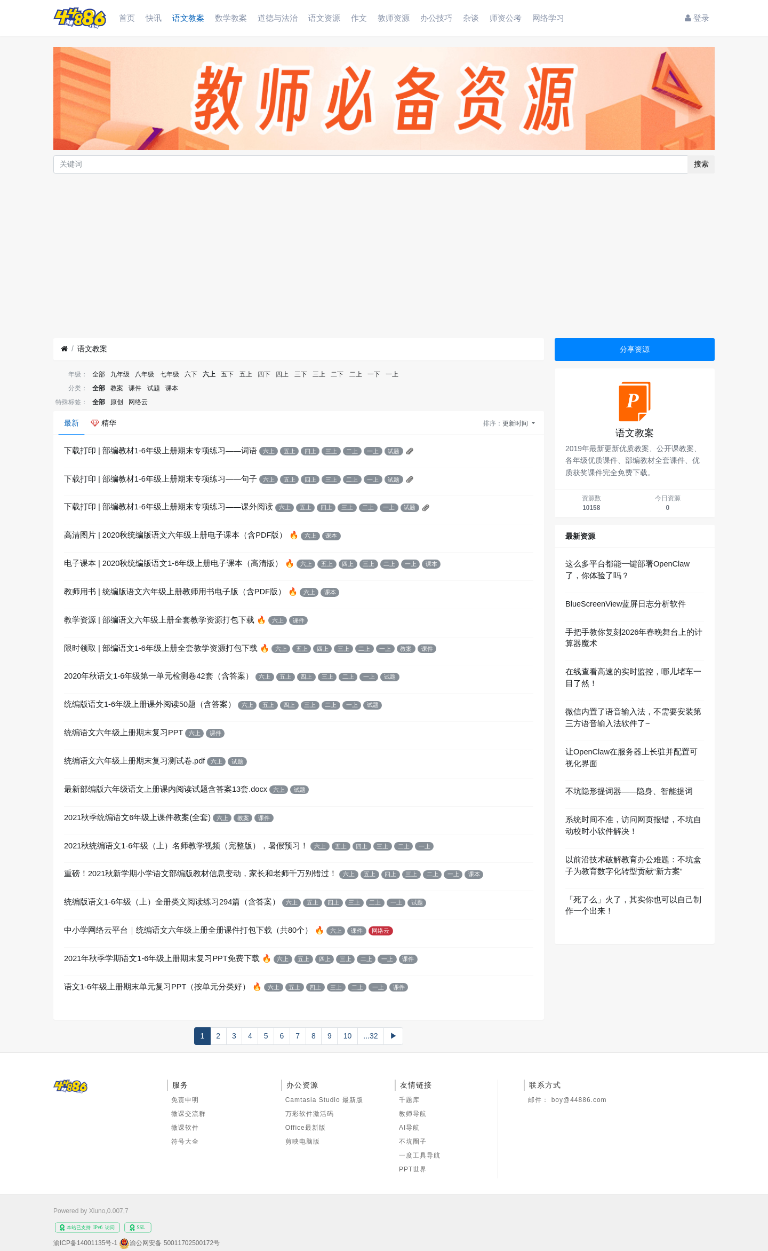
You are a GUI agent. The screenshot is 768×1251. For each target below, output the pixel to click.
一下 (373, 374)
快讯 (154, 17)
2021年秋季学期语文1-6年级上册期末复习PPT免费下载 (162, 958)
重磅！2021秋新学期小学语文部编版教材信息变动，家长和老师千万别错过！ (200, 873)
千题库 (409, 1100)
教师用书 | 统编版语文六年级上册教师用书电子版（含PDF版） (175, 591)
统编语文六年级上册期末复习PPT (123, 732)
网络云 (138, 402)
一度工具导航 (420, 1155)
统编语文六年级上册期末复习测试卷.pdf (134, 761)
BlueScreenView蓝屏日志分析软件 (625, 604)
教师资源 (394, 17)
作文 (359, 17)
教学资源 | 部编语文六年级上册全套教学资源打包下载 (159, 620)
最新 (71, 423)
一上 (392, 374)
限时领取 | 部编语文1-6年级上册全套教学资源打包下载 (161, 648)
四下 (264, 374)
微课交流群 (188, 1114)
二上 (355, 374)
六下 (191, 374)
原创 (116, 402)
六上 (209, 374)
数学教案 (231, 17)
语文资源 (324, 17)
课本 (171, 388)
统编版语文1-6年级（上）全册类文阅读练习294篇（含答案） (172, 902)
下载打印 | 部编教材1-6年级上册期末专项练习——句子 (160, 479)
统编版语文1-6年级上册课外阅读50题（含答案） (150, 704)
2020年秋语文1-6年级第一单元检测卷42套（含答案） (158, 676)
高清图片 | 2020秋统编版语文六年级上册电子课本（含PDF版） (175, 535)
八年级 (144, 374)
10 (347, 1036)
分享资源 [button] (635, 349)
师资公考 (506, 17)
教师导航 (413, 1114)
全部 (98, 374)
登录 (697, 17)
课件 (135, 388)
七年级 (169, 374)
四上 (282, 374)
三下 (300, 374)
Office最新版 (305, 1127)
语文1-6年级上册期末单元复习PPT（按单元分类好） (157, 986)
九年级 (120, 374)
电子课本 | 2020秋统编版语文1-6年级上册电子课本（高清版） (173, 563)
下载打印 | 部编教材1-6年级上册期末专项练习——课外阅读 (168, 506)
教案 (116, 388)
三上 (319, 374)
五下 (227, 374)
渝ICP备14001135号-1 (85, 1243)
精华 (103, 423)
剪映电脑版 (302, 1141)
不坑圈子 (413, 1141)
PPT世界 (413, 1169)
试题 (153, 388)
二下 (337, 374)
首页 (127, 17)
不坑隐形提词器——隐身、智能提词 (629, 791)
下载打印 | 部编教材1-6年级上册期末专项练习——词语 (160, 450)
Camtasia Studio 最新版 (324, 1100)
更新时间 (516, 423)
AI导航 (409, 1127)
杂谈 (471, 17)
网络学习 (548, 17)
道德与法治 (278, 17)
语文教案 (188, 17)
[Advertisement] (384, 256)
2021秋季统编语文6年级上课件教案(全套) (137, 817)
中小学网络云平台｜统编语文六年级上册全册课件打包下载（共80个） (188, 930)
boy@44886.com (579, 1100)
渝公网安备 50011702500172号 (175, 1243)
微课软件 (185, 1127)
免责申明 (185, 1100)
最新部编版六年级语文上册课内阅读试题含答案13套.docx (165, 789)
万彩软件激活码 (309, 1114)
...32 (370, 1036)
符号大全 (185, 1141)
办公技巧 (436, 17)
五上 (245, 374)
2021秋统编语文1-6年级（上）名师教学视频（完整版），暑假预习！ (186, 845)
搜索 (701, 164)
